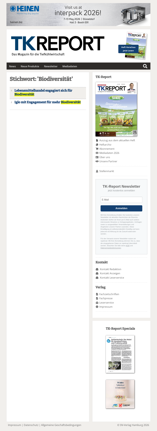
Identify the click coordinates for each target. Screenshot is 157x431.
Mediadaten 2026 (109, 153)
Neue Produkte (30, 66)
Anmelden (121, 208)
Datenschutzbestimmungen (111, 248)
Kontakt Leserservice (112, 277)
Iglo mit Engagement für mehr (47, 102)
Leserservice (106, 302)
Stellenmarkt (106, 171)
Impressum (106, 306)
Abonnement (107, 148)
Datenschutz (31, 425)
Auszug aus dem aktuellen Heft (117, 140)
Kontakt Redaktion (110, 269)
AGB (127, 246)
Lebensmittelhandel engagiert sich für (43, 92)
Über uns (104, 157)
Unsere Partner (108, 161)
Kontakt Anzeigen (110, 273)
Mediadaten (69, 66)
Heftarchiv (105, 144)
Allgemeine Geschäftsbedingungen (61, 425)
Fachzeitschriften (109, 294)
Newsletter (50, 66)
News (12, 66)
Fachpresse (106, 298)
